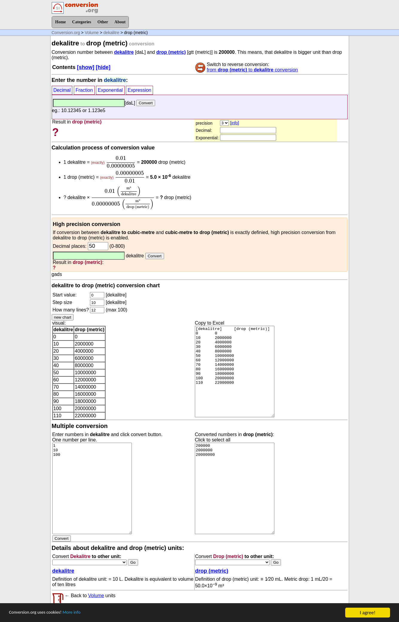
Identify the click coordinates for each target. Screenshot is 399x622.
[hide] (103, 67)
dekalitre (111, 32)
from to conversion (252, 69)
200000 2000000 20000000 (234, 488)
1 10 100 (92, 488)
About (120, 22)
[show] (85, 67)
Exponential (110, 90)
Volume (92, 32)
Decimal (62, 90)
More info (80, 613)
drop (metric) (171, 52)
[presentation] (120, 162)
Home (60, 22)
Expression (139, 90)
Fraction (84, 90)
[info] (234, 122)
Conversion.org (66, 32)
